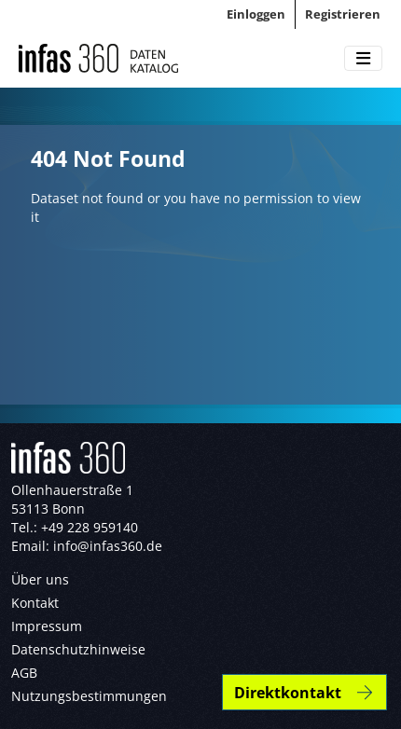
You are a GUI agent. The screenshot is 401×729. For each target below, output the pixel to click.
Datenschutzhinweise (78, 649)
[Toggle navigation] (363, 59)
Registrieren (342, 14)
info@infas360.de (107, 546)
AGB (24, 672)
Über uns (40, 579)
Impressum (46, 626)
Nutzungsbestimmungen (89, 696)
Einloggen (256, 14)
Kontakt (35, 603)
